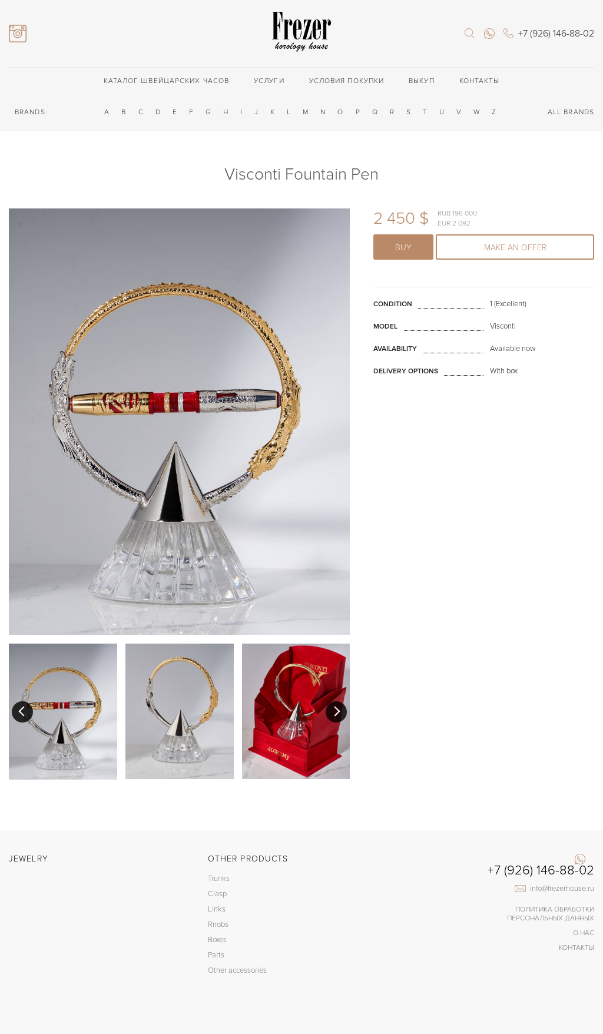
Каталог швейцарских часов (167, 81)
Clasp (217, 894)
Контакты (479, 81)
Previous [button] (22, 712)
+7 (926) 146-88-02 (541, 870)
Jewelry (28, 859)
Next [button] (336, 712)
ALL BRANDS (571, 112)
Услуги (269, 81)
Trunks (219, 878)
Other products (248, 859)
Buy (403, 248)
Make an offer (515, 248)
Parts (216, 955)
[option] (63, 711)
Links (217, 909)
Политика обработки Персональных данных (550, 914)
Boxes (217, 939)
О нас (583, 933)
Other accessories (237, 970)
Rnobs (218, 924)
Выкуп (422, 81)
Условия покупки (347, 81)
